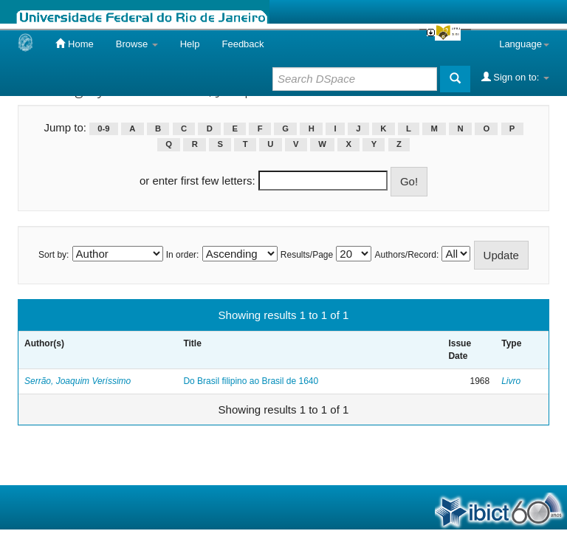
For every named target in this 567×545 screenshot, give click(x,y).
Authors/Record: (407, 255)
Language (524, 43)
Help (190, 43)
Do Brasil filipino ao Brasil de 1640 (250, 381)
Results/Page (307, 255)
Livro (510, 381)
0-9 (103, 128)
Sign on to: (515, 77)
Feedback (242, 43)
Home (74, 43)
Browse (137, 43)
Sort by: (53, 255)
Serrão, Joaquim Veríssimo (77, 381)
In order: (182, 255)
